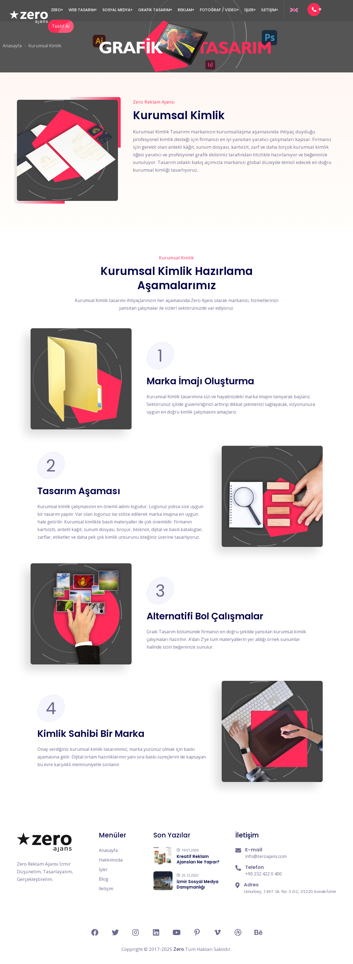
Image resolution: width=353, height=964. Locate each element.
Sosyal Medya (116, 10)
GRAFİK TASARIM (154, 10)
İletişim (106, 889)
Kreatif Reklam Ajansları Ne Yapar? (198, 859)
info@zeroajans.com (266, 856)
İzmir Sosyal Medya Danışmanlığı (197, 884)
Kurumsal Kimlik (44, 45)
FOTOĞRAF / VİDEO (218, 10)
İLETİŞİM (268, 10)
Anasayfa (12, 45)
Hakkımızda (111, 860)
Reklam (185, 10)
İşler (249, 10)
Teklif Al (63, 26)
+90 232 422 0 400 (263, 874)
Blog (103, 879)
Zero (56, 10)
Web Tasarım (82, 10)
